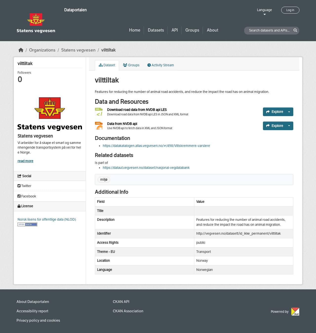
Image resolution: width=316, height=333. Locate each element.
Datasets (156, 30)
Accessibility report (32, 311)
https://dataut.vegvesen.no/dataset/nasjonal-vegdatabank (146, 168)
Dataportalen (75, 10)
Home (134, 30)
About (212, 30)
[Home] (21, 50)
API (175, 30)
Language (264, 10)
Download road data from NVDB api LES (137, 110)
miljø (103, 179)
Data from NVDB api (122, 124)
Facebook (27, 196)
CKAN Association (128, 311)
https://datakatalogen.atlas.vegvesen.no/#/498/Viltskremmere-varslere (156, 146)
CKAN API (121, 301)
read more (25, 161)
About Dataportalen (33, 301)
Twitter (24, 186)
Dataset (107, 65)
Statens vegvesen (78, 50)
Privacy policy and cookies (38, 320)
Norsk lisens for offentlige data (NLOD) (47, 219)
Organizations (42, 50)
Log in (290, 10)
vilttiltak (108, 50)
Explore (274, 112)
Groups (192, 30)
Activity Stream (160, 65)
